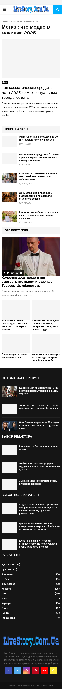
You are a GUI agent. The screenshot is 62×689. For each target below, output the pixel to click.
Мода (4, 82)
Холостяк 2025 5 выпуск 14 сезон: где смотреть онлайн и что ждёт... (46, 357)
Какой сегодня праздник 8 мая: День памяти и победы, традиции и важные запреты (39, 390)
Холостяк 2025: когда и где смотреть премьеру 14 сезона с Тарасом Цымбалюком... (27, 282)
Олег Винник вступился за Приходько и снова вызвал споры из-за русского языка (39, 425)
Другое (6, 569)
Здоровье (7, 574)
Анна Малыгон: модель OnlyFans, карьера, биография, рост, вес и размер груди (45, 325)
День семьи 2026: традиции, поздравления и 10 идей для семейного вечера (35, 196)
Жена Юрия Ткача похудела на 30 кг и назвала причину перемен (38, 138)
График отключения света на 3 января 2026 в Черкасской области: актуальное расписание (39, 526)
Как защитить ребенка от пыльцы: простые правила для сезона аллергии (39, 215)
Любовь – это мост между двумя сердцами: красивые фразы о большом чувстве (39, 466)
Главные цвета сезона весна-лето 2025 (14, 356)
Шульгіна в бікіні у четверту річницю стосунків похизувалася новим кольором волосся (38, 543)
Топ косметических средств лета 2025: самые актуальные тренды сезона (29, 92)
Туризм (5, 613)
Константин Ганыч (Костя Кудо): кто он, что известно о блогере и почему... (16, 325)
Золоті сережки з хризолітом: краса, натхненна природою (38, 482)
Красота (6, 588)
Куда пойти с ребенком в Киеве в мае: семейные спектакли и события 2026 (38, 176)
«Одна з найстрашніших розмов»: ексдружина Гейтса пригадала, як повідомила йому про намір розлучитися (38, 509)
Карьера (6, 603)
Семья (5, 593)
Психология (8, 617)
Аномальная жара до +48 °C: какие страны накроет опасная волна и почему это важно (39, 157)
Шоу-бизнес (8, 584)
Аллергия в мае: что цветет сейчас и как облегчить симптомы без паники (38, 406)
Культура (7, 564)
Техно (5, 608)
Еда (7, 579)
